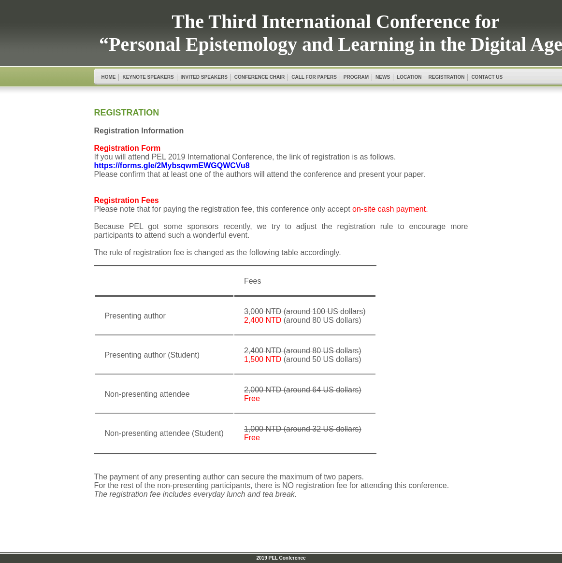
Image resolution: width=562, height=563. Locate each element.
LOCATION (409, 77)
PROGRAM (356, 77)
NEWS (382, 77)
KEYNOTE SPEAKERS (147, 77)
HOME (108, 77)
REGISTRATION (447, 77)
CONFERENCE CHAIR (259, 77)
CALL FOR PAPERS (314, 77)
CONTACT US (487, 77)
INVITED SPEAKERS (204, 77)
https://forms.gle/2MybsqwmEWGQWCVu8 (172, 165)
